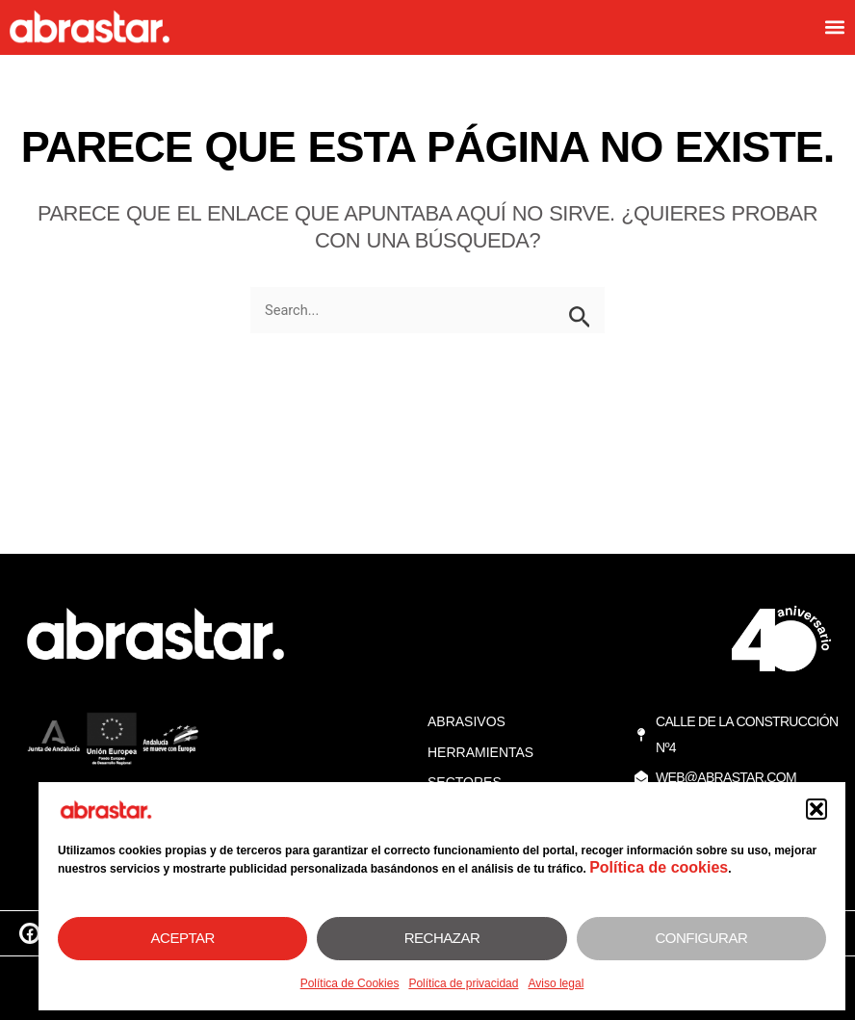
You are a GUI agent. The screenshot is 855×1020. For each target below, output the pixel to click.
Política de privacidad (463, 983)
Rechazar (442, 937)
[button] (816, 809)
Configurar (701, 937)
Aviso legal (555, 983)
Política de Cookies (350, 983)
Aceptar (183, 937)
